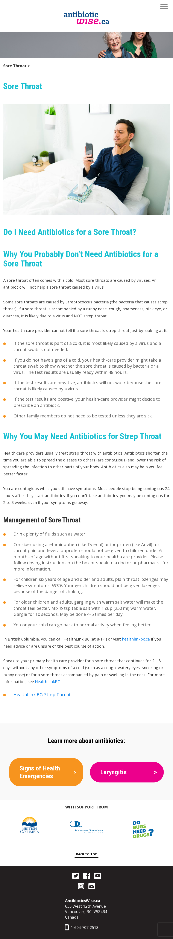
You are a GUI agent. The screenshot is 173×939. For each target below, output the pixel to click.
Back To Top (86, 854)
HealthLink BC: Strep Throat (42, 694)
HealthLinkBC (47, 681)
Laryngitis (113, 772)
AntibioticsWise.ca (82, 900)
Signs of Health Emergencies (40, 772)
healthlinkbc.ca (136, 639)
